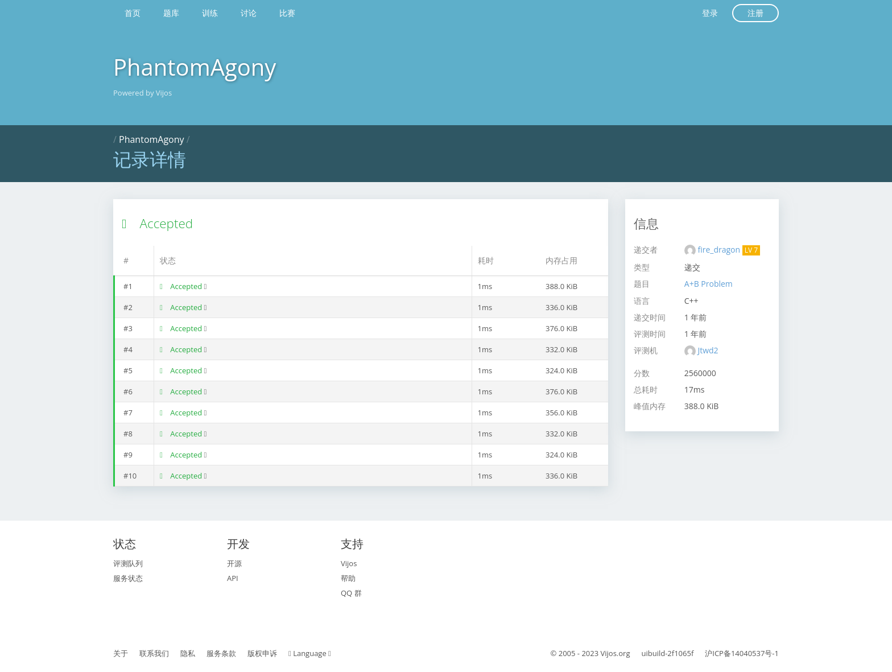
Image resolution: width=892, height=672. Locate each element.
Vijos (349, 563)
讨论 (249, 12)
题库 (171, 12)
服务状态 (128, 578)
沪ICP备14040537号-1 (742, 653)
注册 (755, 12)
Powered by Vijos (142, 93)
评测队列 (128, 563)
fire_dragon (719, 249)
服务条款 (221, 653)
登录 (710, 12)
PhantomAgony (194, 67)
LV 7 (751, 250)
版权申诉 (262, 653)
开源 (234, 563)
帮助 (348, 578)
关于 (120, 653)
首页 (133, 12)
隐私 (187, 653)
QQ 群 (351, 593)
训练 (210, 12)
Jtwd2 (707, 350)
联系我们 (154, 653)
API (232, 578)
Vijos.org (615, 653)
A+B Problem (708, 283)
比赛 (287, 12)
